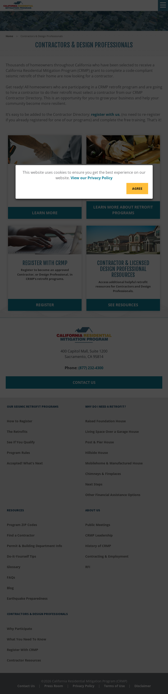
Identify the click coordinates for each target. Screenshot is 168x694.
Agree (137, 188)
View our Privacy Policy (91, 177)
